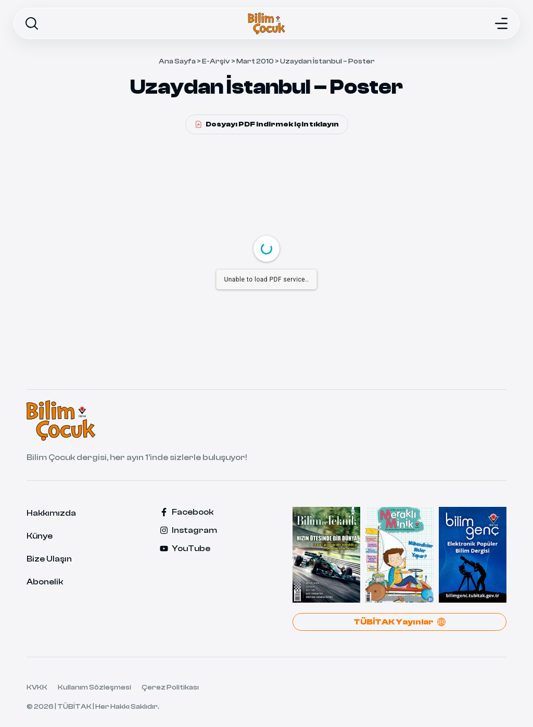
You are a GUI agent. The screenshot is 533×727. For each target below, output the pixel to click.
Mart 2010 (255, 61)
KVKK (37, 687)
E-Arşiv (216, 61)
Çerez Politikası (170, 687)
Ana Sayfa (177, 61)
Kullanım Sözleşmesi (94, 687)
